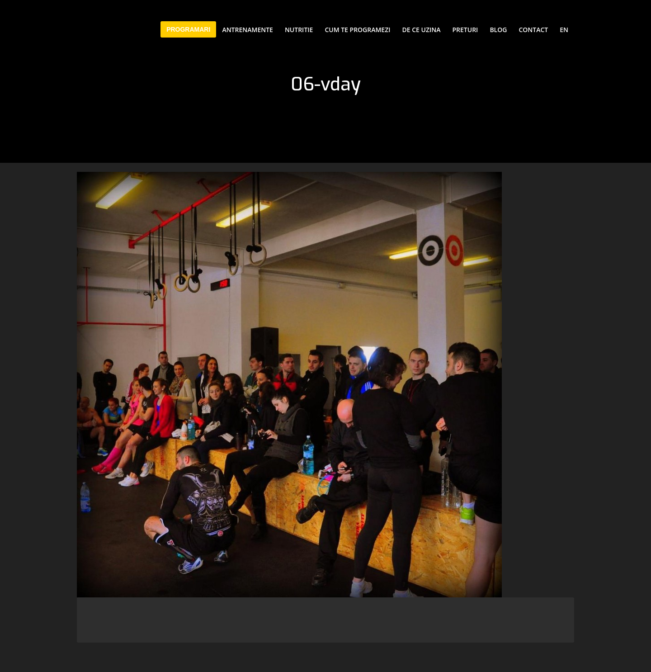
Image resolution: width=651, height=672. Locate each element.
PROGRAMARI (188, 29)
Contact (533, 29)
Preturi (465, 29)
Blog (498, 29)
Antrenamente (247, 29)
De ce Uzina (421, 29)
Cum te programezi (357, 29)
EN (564, 29)
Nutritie (299, 29)
